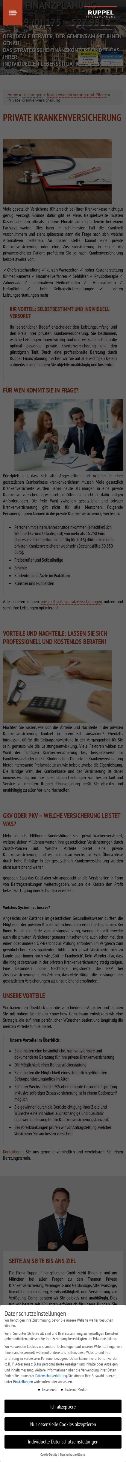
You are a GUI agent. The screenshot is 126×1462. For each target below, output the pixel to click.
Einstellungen (23, 1381)
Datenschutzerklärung (51, 1375)
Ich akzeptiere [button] (63, 1406)
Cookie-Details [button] (49, 1454)
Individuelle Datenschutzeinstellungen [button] (63, 1441)
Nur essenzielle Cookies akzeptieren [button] (63, 1424)
